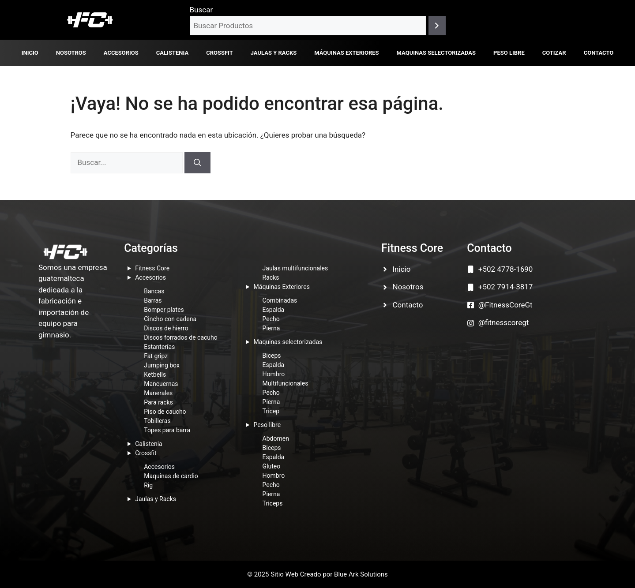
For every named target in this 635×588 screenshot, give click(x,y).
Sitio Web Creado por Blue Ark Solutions (329, 574)
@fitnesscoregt (503, 322)
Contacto (599, 52)
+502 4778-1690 (505, 269)
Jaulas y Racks (274, 52)
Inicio (30, 52)
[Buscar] (437, 26)
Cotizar (554, 52)
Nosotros (71, 52)
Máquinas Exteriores (346, 52)
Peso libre (509, 52)
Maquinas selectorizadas (436, 52)
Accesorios (121, 52)
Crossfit (219, 52)
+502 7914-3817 (505, 286)
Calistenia (172, 52)
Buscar (201, 9)
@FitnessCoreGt (505, 304)
